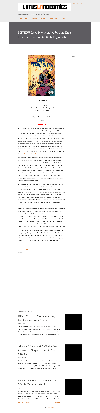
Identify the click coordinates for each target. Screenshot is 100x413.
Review (73, 59)
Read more (57, 338)
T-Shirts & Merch (52, 18)
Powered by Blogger (50, 407)
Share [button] (73, 51)
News (26, 18)
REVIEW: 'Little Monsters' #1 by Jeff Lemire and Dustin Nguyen (38, 318)
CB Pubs (62, 18)
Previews (33, 18)
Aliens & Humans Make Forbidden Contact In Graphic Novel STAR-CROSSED (37, 350)
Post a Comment (26, 338)
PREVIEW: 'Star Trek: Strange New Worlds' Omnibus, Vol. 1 (37, 382)
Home (19, 18)
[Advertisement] (39, 295)
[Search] (75, 3)
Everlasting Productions (46, 113)
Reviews (42, 18)
